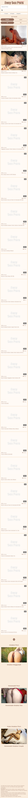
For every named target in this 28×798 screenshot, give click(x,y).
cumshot (3, 98)
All (7, 22)
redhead (14, 174)
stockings (8, 250)
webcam (11, 250)
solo (11, 479)
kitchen (16, 581)
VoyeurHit (24, 45)
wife (22, 199)
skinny (14, 428)
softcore (8, 479)
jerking (19, 98)
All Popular (12, 13)
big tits (2, 47)
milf (11, 174)
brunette (5, 301)
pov (16, 72)
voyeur (10, 48)
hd (12, 72)
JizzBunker (23, 274)
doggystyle (3, 149)
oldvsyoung (3, 48)
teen (23, 149)
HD (20, 22)
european (6, 72)
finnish (12, 47)
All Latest (6, 13)
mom (16, 632)
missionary (20, 47)
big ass (2, 352)
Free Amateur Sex (14, 3)
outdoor (11, 555)
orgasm (7, 48)
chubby (4, 174)
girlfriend (6, 454)
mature (14, 72)
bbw (2, 174)
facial (9, 123)
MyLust (24, 579)
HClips (24, 223)
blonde (5, 47)
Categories (18, 13)
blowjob (8, 47)
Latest (20, 19)
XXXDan (24, 452)
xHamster (24, 71)
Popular (7, 19)
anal (2, 250)
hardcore (14, 149)
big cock (3, 276)
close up (9, 199)
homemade (15, 47)
